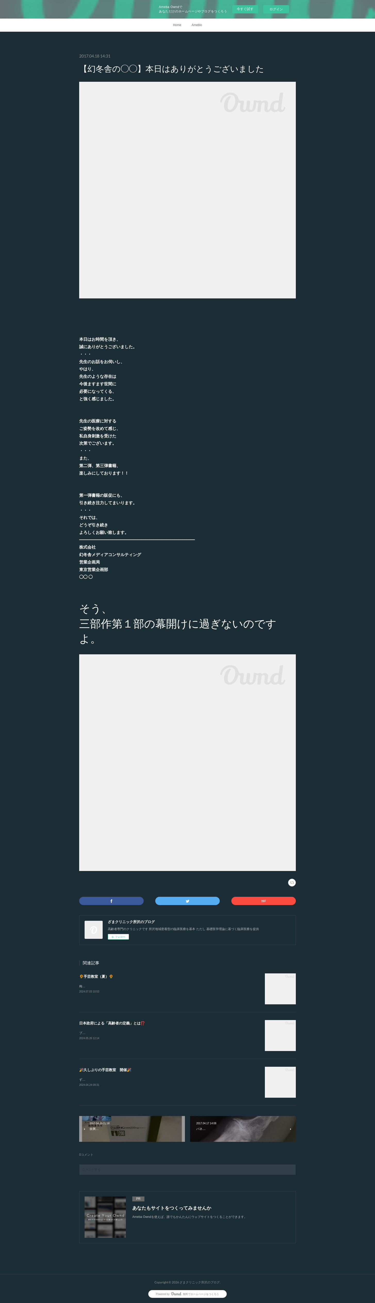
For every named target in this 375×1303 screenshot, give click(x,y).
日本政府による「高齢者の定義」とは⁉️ (112, 1023)
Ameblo (197, 25)
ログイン (276, 9)
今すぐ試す (245, 9)
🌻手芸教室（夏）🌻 (96, 976)
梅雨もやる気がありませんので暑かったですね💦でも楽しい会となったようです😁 (137, 986)
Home (177, 25)
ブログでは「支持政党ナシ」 (99, 1033)
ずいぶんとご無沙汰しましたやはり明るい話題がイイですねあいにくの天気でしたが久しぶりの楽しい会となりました (161, 1079)
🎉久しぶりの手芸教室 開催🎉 (105, 1070)
